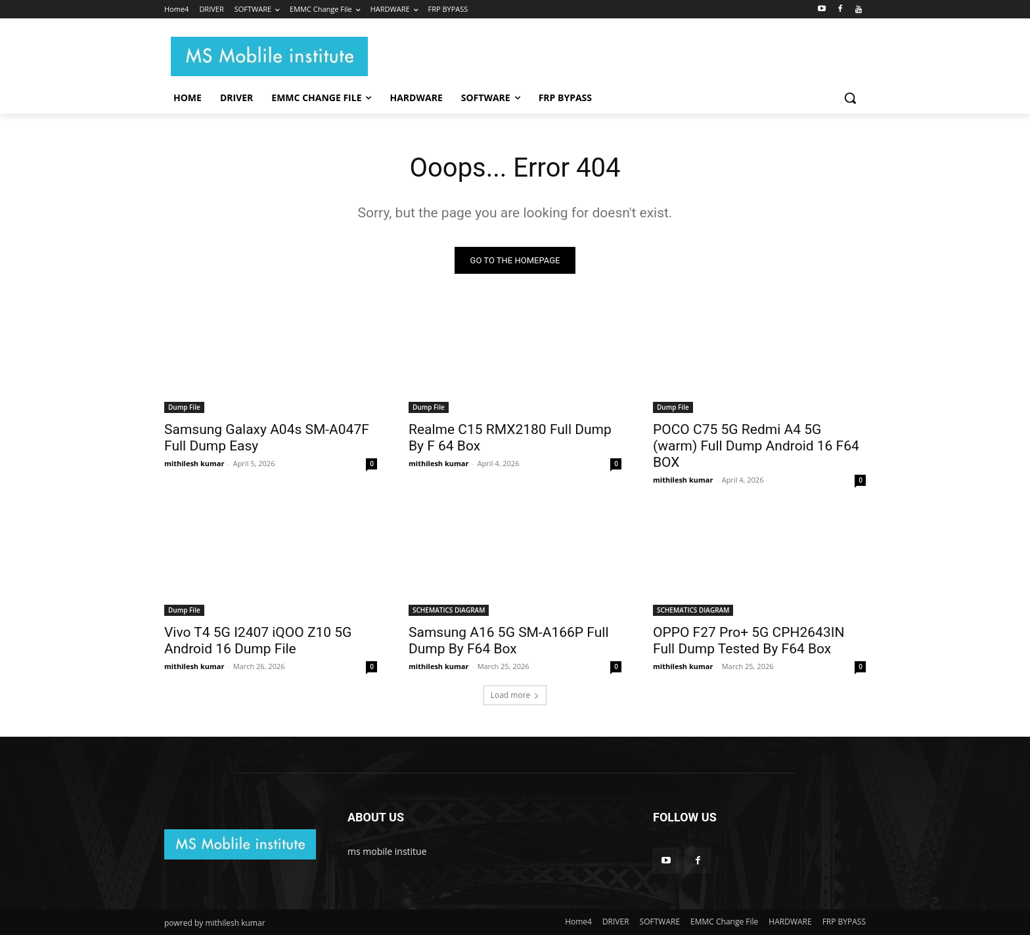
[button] (850, 98)
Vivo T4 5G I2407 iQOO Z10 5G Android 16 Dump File (257, 640)
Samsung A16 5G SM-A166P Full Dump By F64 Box (509, 640)
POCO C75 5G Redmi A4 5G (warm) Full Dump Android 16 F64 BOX (756, 446)
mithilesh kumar (194, 463)
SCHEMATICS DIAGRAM (449, 610)
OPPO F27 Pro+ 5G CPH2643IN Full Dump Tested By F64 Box (748, 640)
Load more (515, 695)
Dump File (184, 407)
